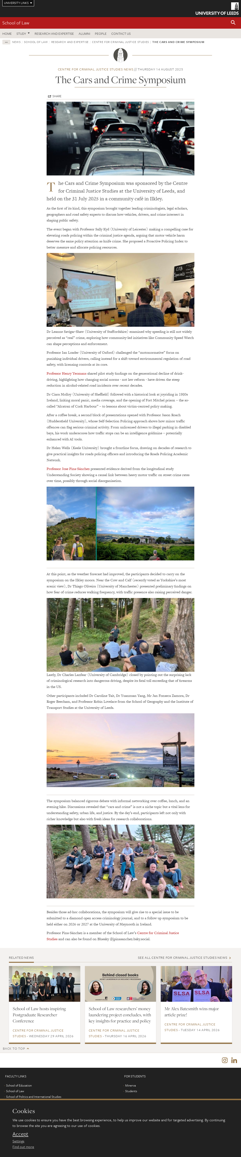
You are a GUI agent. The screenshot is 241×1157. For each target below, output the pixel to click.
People (101, 33)
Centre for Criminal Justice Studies (120, 42)
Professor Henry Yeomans (66, 373)
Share (56, 96)
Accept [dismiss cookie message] (20, 1134)
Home (7, 33)
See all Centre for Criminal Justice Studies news (182, 957)
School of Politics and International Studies (33, 1097)
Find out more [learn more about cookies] (23, 1146)
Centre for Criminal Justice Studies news (95, 69)
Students (131, 1091)
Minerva (130, 1086)
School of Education (19, 1086)
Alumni (84, 33)
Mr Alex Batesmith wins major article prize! (192, 1012)
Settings (18, 1141)
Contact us (121, 33)
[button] (233, 23)
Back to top (14, 1048)
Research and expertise (54, 33)
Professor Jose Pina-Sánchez (68, 468)
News (16, 42)
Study (21, 33)
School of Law (15, 22)
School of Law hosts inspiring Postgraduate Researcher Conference (39, 1015)
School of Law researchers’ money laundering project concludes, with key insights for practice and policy (120, 1015)
